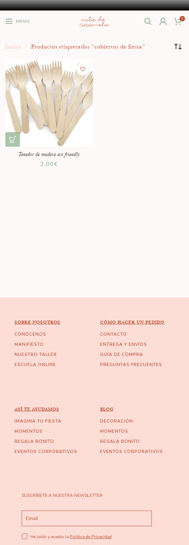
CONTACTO (113, 334)
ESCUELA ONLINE (35, 365)
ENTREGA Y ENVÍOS (123, 344)
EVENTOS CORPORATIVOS (45, 451)
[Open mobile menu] (18, 21)
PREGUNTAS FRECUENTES (131, 365)
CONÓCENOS (30, 334)
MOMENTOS (28, 431)
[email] (87, 518)
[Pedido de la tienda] (178, 46)
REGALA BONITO (34, 441)
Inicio (14, 46)
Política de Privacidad (91, 537)
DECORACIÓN (116, 421)
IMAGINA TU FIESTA (37, 421)
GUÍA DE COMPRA (121, 354)
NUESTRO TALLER (35, 354)
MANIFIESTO (29, 344)
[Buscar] (148, 21)
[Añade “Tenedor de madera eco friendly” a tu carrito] (12, 139)
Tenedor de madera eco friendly (49, 154)
